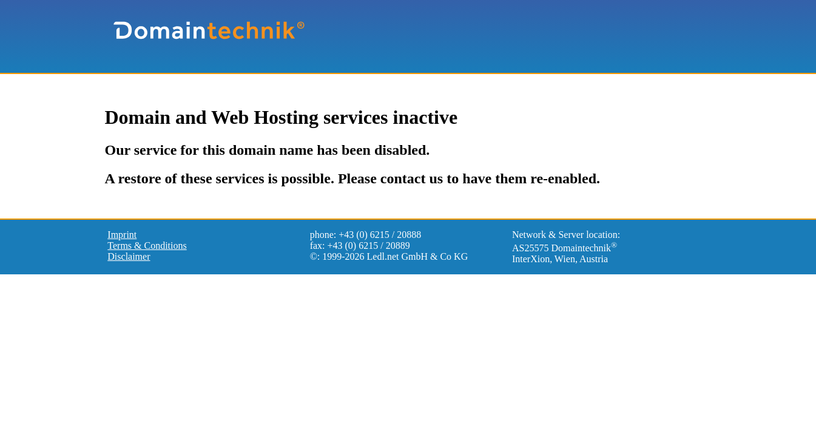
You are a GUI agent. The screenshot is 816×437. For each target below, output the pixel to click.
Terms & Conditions (146, 245)
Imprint (122, 234)
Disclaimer (128, 256)
